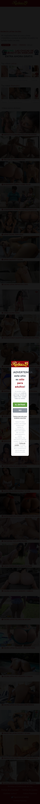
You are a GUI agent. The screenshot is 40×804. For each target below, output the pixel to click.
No (20, 410)
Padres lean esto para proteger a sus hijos (20, 417)
